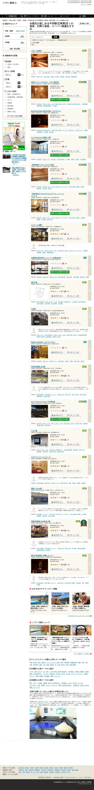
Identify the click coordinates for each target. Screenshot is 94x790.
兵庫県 (37, 768)
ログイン (83, 4)
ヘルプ (80, 777)
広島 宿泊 (39, 104)
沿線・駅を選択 (15, 49)
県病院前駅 (48, 336)
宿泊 (35, 671)
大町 (31, 665)
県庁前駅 (62, 76)
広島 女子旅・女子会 (60, 104)
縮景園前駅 (39, 105)
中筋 (82, 662)
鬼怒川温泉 (75, 770)
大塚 (67, 665)
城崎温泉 (37, 770)
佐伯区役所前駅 (81, 548)
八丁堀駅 (54, 105)
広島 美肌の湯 (40, 583)
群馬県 (41, 768)
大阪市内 (51, 772)
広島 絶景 (53, 159)
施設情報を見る (58, 64)
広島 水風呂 (47, 76)
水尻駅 (74, 483)
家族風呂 (10, 108)
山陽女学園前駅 (41, 550)
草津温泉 (21, 770)
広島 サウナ (40, 76)
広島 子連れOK (60, 159)
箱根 (26, 770)
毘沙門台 (35, 665)
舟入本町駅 (54, 303)
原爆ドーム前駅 (55, 76)
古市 (86, 662)
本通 (31, 662)
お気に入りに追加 (74, 64)
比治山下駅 (49, 219)
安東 (40, 665)
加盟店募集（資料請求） (45, 777)
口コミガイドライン (70, 777)
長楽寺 (52, 665)
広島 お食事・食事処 (74, 186)
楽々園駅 (74, 548)
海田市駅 (83, 483)
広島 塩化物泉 (40, 394)
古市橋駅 (39, 252)
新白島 (44, 662)
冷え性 (68, 674)
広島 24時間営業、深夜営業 (71, 450)
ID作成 (89, 4)
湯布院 (69, 770)
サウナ (32, 671)
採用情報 (89, 782)
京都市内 (57, 772)
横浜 (20, 772)
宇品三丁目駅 (83, 394)
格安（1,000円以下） (36, 674)
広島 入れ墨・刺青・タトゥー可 (60, 130)
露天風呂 (71, 671)
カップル (45, 674)
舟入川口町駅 (40, 303)
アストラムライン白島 (53, 662)
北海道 (56, 768)
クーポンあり (51, 40)
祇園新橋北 (73, 662)
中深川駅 (44, 516)
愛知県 (66, 768)
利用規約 (83, 782)
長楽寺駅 (78, 583)
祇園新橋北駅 (50, 252)
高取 (48, 665)
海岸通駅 (85, 423)
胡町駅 (86, 130)
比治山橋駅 (76, 277)
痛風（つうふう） (55, 676)
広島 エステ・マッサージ (61, 186)
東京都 (46, 768)
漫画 (37, 676)
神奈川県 (21, 768)
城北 (39, 662)
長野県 (61, 768)
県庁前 (35, 662)
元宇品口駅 (47, 425)
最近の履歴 (86, 1)
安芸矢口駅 (77, 361)
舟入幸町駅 (47, 303)
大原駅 (38, 584)
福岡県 (71, 768)
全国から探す (20, 31)
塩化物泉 (47, 676)
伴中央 (63, 665)
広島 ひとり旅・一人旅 (48, 104)
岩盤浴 (86, 674)
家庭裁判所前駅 (47, 105)
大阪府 (51, 768)
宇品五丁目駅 (78, 423)
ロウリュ (32, 676)
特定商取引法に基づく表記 (73, 782)
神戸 (68, 772)
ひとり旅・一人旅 (48, 671)
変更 (22, 36)
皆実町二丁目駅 (56, 336)
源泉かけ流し (11, 111)
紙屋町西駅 (74, 76)
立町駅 (77, 159)
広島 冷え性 (46, 277)
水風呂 (87, 671)
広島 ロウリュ (79, 130)
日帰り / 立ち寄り (13, 64)
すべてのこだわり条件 (14, 116)
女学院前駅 (85, 104)
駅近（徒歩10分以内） (61, 671)
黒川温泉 (63, 770)
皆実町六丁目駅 (41, 336)
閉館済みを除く (62, 40)
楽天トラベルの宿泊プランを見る (59, 99)
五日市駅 (48, 550)
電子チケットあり (38, 40)
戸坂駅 (66, 361)
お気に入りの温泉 (74, 1)
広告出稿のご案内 (58, 777)
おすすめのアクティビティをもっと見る (79, 616)
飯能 (41, 772)
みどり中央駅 (51, 516)
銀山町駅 (51, 132)
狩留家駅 (39, 516)
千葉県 (32, 768)
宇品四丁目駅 (46, 396)
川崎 (23, 772)
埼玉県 (27, 768)
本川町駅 (67, 76)
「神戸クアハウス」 (43, 701)
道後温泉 (57, 770)
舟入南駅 (60, 303)
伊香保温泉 (50, 770)
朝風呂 (41, 676)
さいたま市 (36, 772)
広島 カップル (46, 159)
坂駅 (70, 483)
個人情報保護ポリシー (59, 782)
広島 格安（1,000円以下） (64, 302)
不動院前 (66, 662)
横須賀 (28, 772)
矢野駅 (78, 483)
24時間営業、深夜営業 (15, 97)
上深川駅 (84, 514)
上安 (44, 665)
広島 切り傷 (60, 394)
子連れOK (52, 674)
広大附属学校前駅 (82, 335)
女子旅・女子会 (60, 674)
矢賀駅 (71, 361)
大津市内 (64, 772)
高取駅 (87, 583)
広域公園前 (72, 665)
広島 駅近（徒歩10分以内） (74, 104)
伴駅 (83, 583)
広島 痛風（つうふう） (50, 394)
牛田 (62, 662)
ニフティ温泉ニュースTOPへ (82, 654)
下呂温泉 (43, 770)
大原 (58, 665)
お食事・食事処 (79, 671)
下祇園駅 (85, 250)
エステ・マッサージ (77, 674)
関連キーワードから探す (10, 774)
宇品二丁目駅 (75, 394)
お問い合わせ (87, 777)
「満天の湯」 (53, 705)
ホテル (40, 671)
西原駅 (44, 252)
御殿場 (46, 772)
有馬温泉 (31, 770)
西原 (79, 662)
